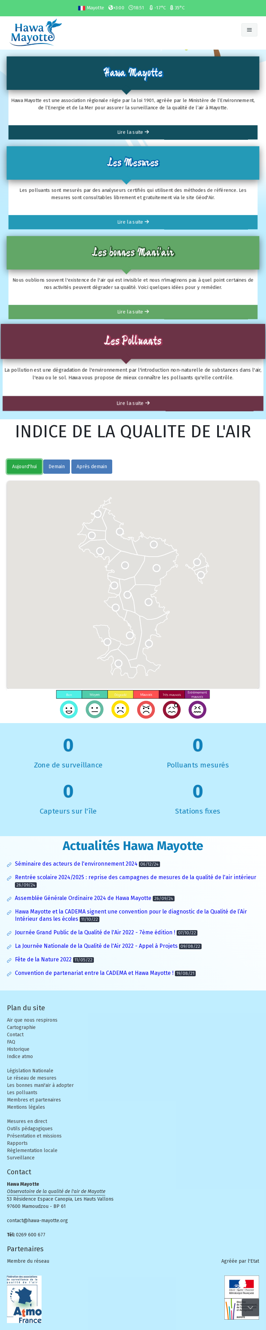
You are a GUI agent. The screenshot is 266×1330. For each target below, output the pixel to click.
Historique (18, 1049)
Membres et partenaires (34, 1100)
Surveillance (21, 1158)
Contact (15, 1035)
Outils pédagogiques (30, 1129)
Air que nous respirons (32, 1020)
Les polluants (22, 1093)
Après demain (92, 467)
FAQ (11, 1042)
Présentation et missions (34, 1136)
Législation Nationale (30, 1071)
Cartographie (21, 1027)
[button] (92, 535)
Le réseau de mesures (31, 1078)
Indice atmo (20, 1056)
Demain (56, 467)
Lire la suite (133, 134)
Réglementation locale (32, 1150)
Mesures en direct (27, 1121)
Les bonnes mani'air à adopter (40, 1085)
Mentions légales (26, 1107)
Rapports (17, 1143)
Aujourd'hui (24, 467)
